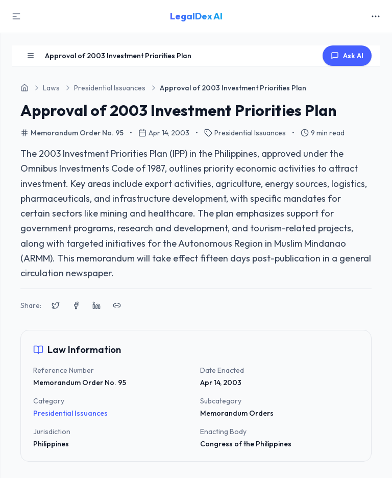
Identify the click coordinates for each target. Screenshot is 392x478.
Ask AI (347, 55)
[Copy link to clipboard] (117, 305)
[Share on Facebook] (76, 305)
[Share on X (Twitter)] (55, 305)
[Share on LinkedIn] (96, 305)
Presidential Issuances (70, 413)
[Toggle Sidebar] (16, 16)
